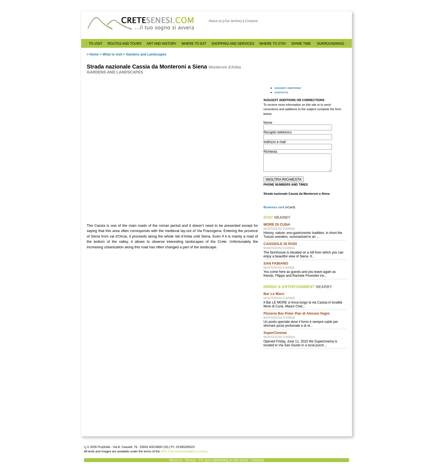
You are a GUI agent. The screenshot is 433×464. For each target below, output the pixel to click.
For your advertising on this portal (223, 460)
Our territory (233, 21)
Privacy (190, 460)
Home (94, 54)
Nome (267, 123)
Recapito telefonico (277, 132)
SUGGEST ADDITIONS (287, 88)
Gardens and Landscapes (146, 54)
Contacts (251, 21)
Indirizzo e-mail (274, 142)
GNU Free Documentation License (184, 451)
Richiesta (270, 152)
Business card (273, 207)
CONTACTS (281, 92)
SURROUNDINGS (330, 44)
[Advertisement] (304, 388)
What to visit (112, 54)
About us (215, 21)
